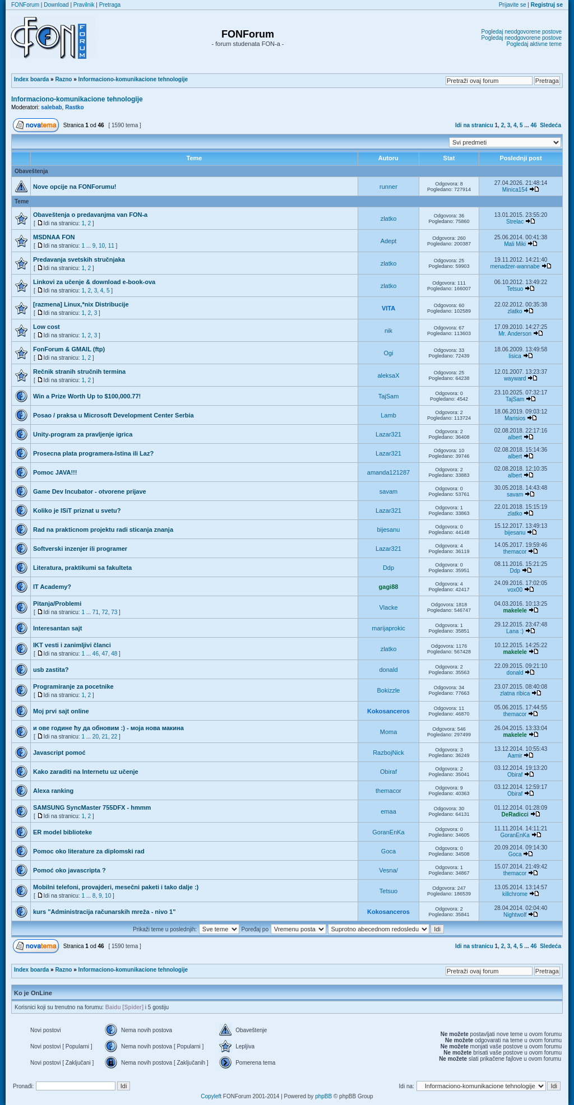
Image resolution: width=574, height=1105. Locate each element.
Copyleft (211, 1096)
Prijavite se (512, 5)
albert (515, 437)
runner (388, 186)
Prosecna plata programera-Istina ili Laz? (93, 453)
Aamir (515, 756)
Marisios (514, 418)
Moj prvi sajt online (61, 711)
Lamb (388, 415)
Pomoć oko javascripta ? (69, 870)
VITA (388, 308)
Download (56, 5)
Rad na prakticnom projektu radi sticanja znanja (103, 529)
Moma (388, 731)
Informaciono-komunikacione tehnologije (133, 79)
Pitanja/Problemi (57, 603)
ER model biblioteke (62, 832)
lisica (514, 356)
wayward (515, 378)
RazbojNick (388, 752)
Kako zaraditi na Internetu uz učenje (85, 771)
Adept (389, 241)
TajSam (388, 396)
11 (111, 246)
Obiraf (388, 771)
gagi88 (389, 586)
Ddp (388, 567)
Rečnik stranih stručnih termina (79, 371)
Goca (388, 851)
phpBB (323, 1096)
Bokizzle (388, 690)
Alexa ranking (53, 790)
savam (388, 491)
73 (114, 612)
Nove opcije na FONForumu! (75, 186)
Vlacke (388, 607)
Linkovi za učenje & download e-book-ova (94, 281)
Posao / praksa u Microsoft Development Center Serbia (113, 415)
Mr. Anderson (514, 334)
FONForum (25, 5)
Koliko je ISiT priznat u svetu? (77, 510)
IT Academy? (52, 586)
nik (388, 330)
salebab (51, 107)
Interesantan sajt (57, 628)
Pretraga (110, 5)
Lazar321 (388, 434)
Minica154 (515, 190)
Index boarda (31, 79)
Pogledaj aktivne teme (534, 44)
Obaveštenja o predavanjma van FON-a (90, 214)
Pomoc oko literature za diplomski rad (89, 851)
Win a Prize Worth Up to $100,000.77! (87, 396)
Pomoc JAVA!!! (55, 472)
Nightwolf (514, 915)
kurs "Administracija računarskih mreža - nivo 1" (104, 911)
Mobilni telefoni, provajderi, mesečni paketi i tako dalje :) (115, 887)
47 (105, 654)
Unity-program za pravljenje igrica (82, 434)
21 (105, 736)
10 (102, 246)
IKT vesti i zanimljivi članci (72, 645)
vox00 (514, 590)
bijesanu (388, 529)
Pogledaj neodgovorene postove (522, 32)
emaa (388, 811)
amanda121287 (388, 472)
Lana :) (515, 631)
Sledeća (550, 125)
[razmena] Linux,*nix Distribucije (81, 304)
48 (114, 654)
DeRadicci (514, 814)
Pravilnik (84, 5)
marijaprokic (388, 628)
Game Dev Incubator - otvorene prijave (89, 491)
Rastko (74, 107)
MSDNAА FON (54, 237)
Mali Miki (515, 244)
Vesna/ (388, 870)
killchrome (514, 894)
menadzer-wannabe (514, 266)
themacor (515, 552)
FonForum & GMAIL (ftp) (69, 349)
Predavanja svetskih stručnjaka (79, 259)
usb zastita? (51, 669)
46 (534, 125)
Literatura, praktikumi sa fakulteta (82, 567)
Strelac (515, 222)
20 (95, 736)
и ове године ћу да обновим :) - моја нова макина (108, 728)
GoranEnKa (388, 832)
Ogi (388, 353)
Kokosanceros (388, 711)
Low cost (46, 326)
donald (388, 669)
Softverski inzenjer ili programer (80, 548)
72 (105, 612)
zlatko (389, 218)
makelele (514, 610)
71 (95, 612)
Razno (63, 79)
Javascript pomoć (59, 752)
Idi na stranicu (474, 125)
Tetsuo (515, 289)
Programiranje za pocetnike (73, 686)
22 (114, 736)
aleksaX (388, 375)
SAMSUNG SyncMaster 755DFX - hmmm (92, 807)
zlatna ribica (515, 693)
